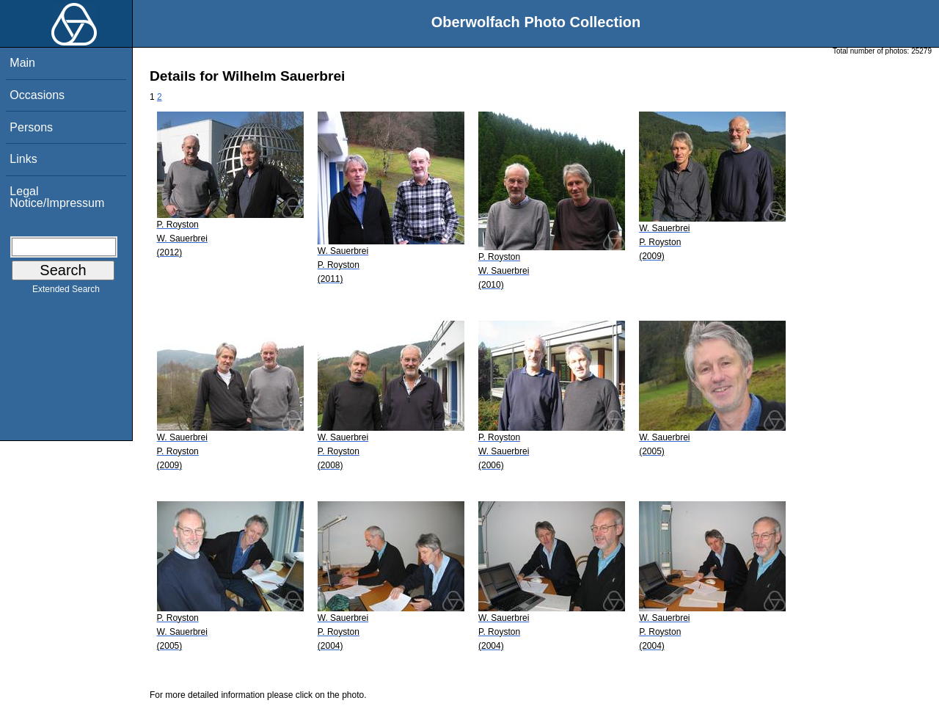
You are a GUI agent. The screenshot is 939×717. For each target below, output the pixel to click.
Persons (31, 127)
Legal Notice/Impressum (57, 197)
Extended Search (66, 292)
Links (23, 159)
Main (22, 63)
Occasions (37, 95)
